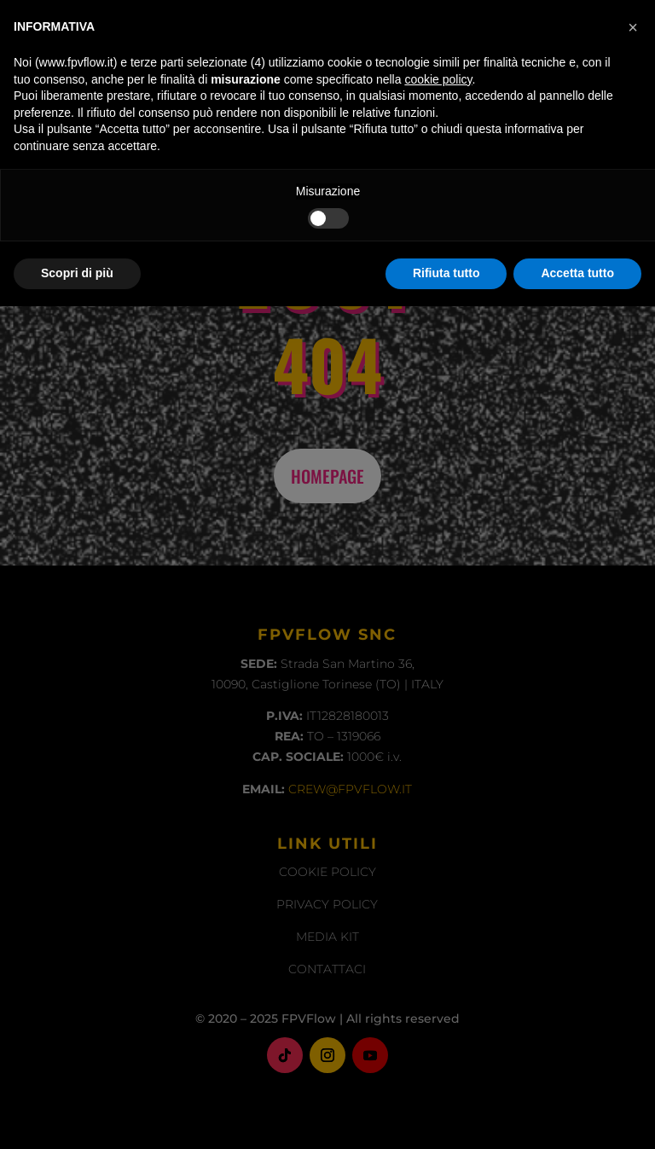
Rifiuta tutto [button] (446, 1116)
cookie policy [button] (438, 922)
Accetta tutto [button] (577, 1116)
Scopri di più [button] (77, 1116)
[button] (632, 870)
